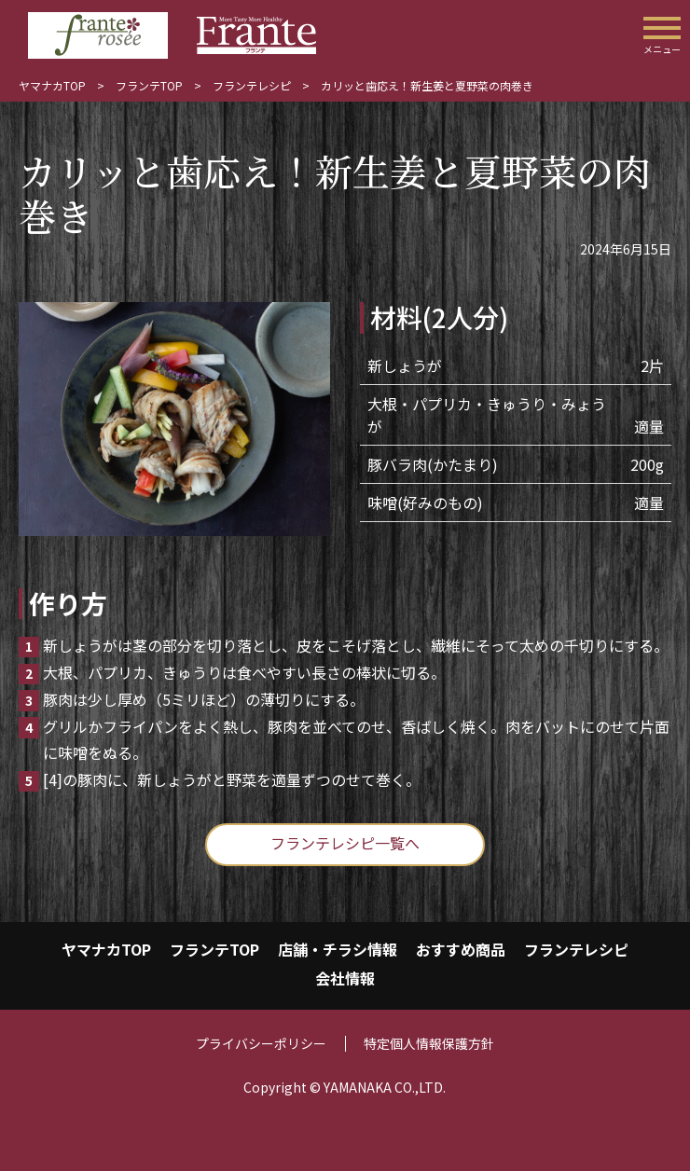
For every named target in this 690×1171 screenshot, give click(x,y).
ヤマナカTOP (52, 85)
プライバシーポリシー (261, 1043)
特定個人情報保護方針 (429, 1043)
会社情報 (345, 978)
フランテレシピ (252, 85)
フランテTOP (149, 85)
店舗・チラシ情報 (337, 949)
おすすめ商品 (460, 949)
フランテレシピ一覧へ (345, 843)
